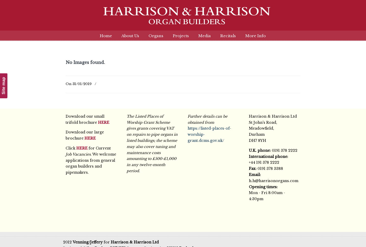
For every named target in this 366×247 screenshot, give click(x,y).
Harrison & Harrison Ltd (183, 18)
